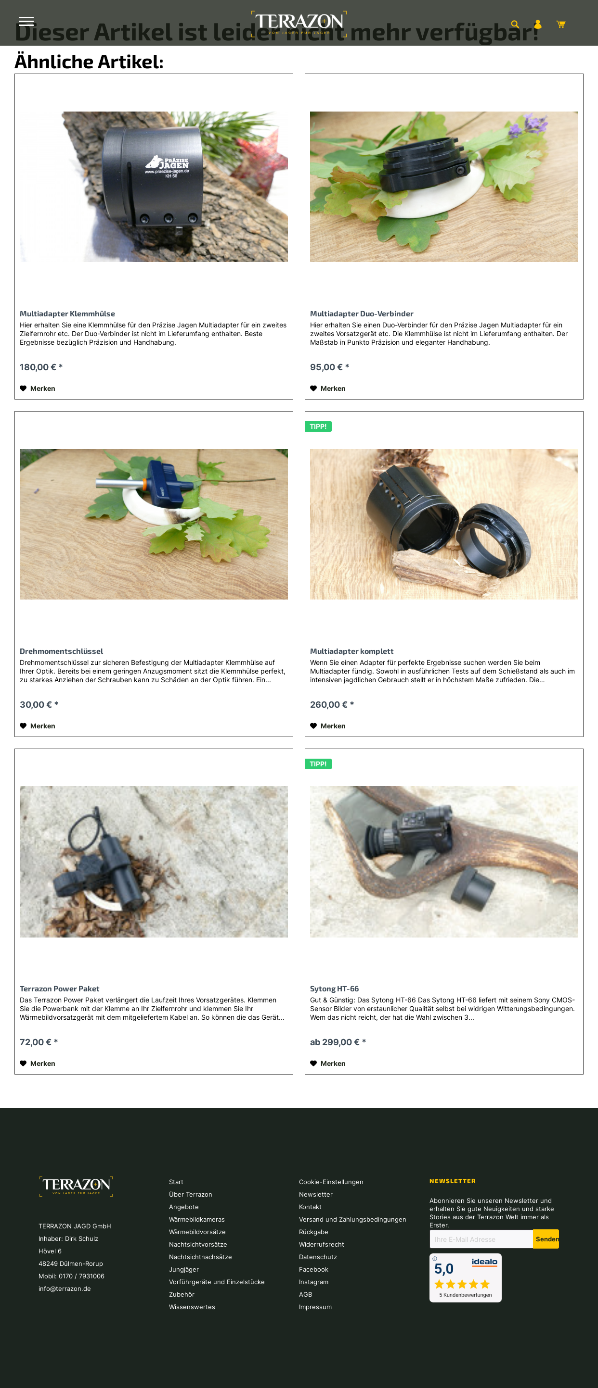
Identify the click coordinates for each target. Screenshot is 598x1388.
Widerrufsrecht (321, 1244)
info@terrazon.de (65, 1288)
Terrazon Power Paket (60, 988)
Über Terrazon (190, 1194)
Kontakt (310, 1207)
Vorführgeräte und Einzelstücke (217, 1282)
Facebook (313, 1269)
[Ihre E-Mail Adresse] (481, 1239)
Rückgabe (313, 1232)
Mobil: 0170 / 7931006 (71, 1276)
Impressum (315, 1307)
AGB (305, 1294)
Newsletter (316, 1194)
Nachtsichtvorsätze (198, 1244)
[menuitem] (514, 24)
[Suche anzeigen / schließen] (514, 24)
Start (176, 1182)
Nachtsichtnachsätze (200, 1257)
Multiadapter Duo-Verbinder (362, 313)
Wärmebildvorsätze (197, 1232)
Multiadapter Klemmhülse (67, 313)
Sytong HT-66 (334, 988)
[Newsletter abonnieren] (546, 1239)
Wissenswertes (192, 1307)
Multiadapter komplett (352, 650)
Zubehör (182, 1294)
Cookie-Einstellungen (331, 1182)
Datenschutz (318, 1257)
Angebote (184, 1207)
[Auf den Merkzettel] (37, 388)
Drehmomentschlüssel (61, 650)
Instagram (313, 1282)
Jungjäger (184, 1269)
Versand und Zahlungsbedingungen (352, 1219)
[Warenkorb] (561, 24)
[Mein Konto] (537, 24)
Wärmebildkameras (197, 1219)
